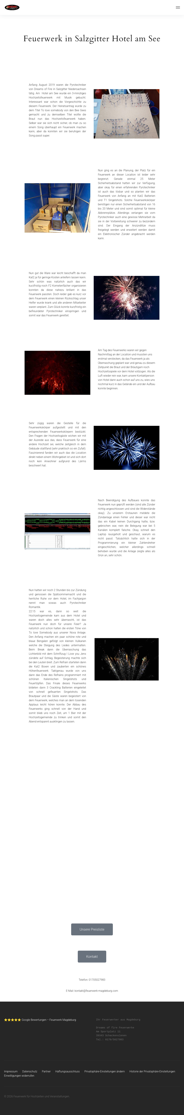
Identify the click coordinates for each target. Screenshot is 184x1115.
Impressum (11, 1071)
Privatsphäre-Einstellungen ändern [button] (105, 1071)
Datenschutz (29, 1071)
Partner (46, 1071)
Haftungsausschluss (68, 1071)
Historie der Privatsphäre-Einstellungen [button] (153, 1071)
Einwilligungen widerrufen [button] (19, 1075)
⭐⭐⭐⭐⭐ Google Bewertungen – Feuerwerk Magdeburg (40, 1019)
